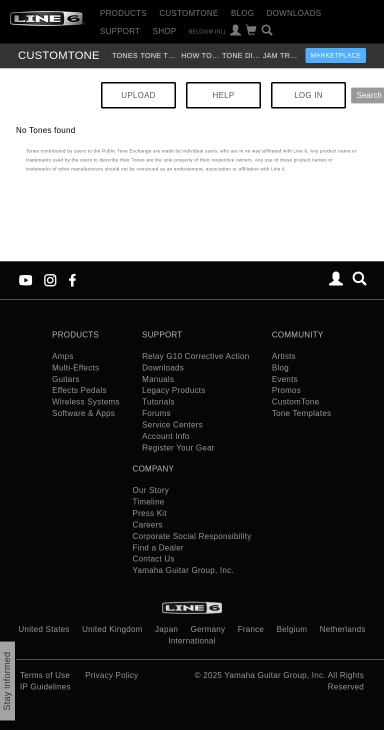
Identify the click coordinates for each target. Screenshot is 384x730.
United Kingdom (112, 629)
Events (285, 379)
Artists (284, 356)
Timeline (148, 502)
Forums (156, 413)
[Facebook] (72, 280)
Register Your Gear (178, 448)
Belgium (291, 629)
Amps (63, 356)
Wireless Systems (86, 402)
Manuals (158, 379)
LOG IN (308, 95)
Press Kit (149, 513)
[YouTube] (26, 280)
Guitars (66, 379)
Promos (286, 390)
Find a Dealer (158, 548)
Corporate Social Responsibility (192, 536)
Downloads (293, 13)
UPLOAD (139, 95)
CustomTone (189, 13)
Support (120, 31)
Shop (164, 31)
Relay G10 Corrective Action (195, 356)
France (251, 629)
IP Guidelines (45, 686)
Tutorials (158, 402)
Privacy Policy (111, 675)
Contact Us (153, 558)
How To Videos (200, 56)
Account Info (166, 436)
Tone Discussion (241, 56)
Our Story (150, 490)
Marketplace (335, 55)
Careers (147, 524)
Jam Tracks (281, 56)
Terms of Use (45, 675)
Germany (207, 629)
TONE (59, 55)
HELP (223, 95)
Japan (166, 629)
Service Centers (172, 424)
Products (123, 13)
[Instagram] (50, 280)
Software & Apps (83, 413)
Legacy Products (174, 390)
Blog (242, 13)
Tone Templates (159, 56)
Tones (125, 56)
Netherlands (343, 629)
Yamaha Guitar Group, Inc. (183, 570)
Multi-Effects (75, 368)
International (192, 640)
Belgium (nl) (207, 31)
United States (44, 629)
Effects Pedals (79, 390)
